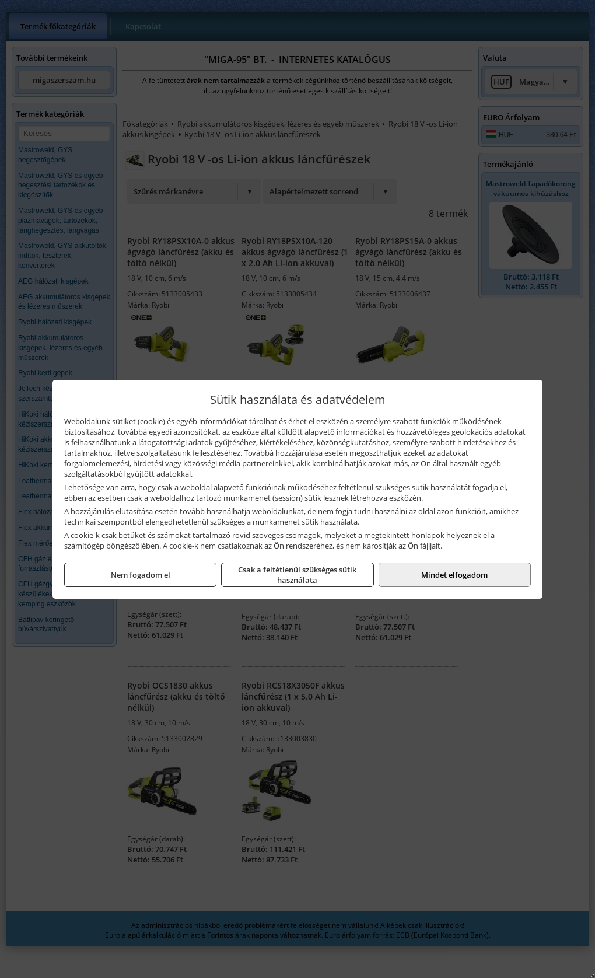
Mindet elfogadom (454, 575)
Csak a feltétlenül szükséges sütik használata (297, 574)
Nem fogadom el (140, 575)
